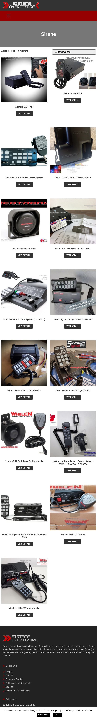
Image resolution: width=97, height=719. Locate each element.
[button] (8, 16)
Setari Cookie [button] (43, 715)
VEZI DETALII (24, 113)
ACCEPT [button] (58, 715)
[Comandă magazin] (74, 52)
